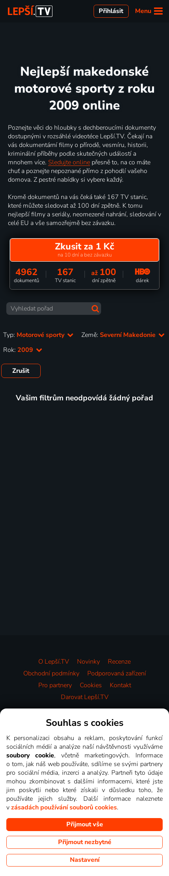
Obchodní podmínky (51, 673)
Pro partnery (55, 685)
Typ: (38, 335)
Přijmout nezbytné (84, 842)
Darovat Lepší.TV (85, 697)
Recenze (119, 661)
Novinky (88, 661)
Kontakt (120, 685)
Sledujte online (69, 162)
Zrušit (20, 370)
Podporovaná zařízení (116, 673)
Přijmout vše (84, 824)
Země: (123, 335)
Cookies (91, 685)
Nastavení (85, 860)
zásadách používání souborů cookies (64, 807)
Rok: (22, 350)
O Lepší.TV (53, 661)
